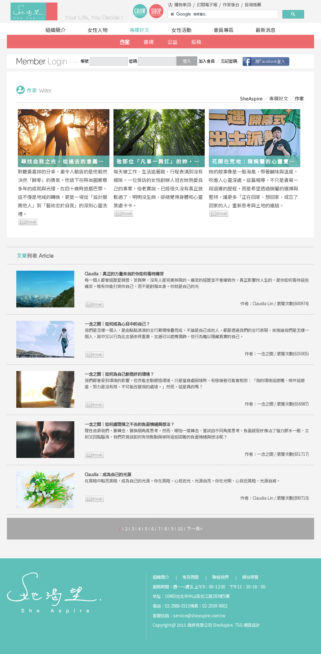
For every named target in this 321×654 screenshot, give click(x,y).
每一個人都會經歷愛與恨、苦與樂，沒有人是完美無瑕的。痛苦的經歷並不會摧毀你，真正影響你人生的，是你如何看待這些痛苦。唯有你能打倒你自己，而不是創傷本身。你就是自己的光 (197, 280)
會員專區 (223, 30)
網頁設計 (252, 625)
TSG (239, 625)
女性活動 (181, 30)
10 (180, 528)
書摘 (149, 41)
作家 (125, 41)
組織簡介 (55, 30)
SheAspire (251, 98)
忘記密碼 (229, 61)
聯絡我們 (220, 577)
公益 (172, 41)
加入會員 (206, 61)
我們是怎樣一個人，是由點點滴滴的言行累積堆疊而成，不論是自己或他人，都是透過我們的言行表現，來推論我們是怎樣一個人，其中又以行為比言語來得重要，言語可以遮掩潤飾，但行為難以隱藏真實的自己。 (197, 330)
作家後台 (231, 5)
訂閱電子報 (207, 5)
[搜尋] (222, 14)
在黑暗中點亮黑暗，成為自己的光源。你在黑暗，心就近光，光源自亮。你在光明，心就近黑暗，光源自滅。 (182, 477)
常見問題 (190, 577)
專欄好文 (139, 30)
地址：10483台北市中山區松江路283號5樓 (191, 596)
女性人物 (97, 30)
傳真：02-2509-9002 (208, 606)
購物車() (182, 5)
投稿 (196, 41)
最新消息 (265, 30)
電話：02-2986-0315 (171, 606)
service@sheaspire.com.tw (199, 616)
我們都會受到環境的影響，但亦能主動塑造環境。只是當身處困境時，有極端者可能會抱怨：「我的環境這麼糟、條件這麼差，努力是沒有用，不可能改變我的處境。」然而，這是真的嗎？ (195, 380)
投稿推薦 (253, 5)
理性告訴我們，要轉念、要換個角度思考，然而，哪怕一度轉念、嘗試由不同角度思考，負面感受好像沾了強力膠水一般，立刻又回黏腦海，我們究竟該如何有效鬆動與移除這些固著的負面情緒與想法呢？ (197, 430)
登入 (187, 61)
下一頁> (195, 528)
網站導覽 (250, 577)
